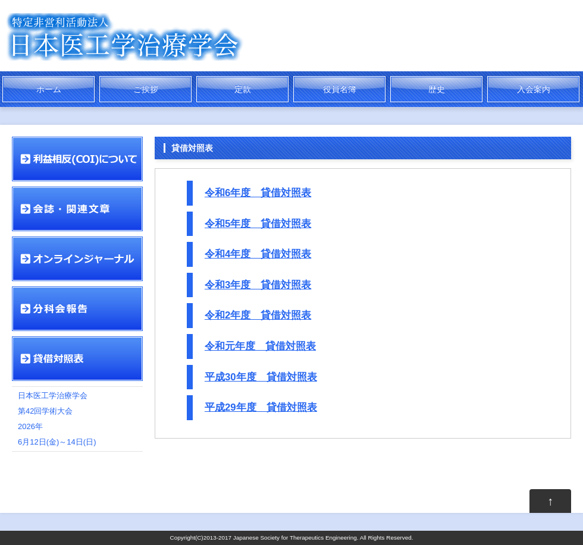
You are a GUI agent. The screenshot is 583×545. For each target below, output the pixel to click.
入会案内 (533, 89)
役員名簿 (339, 89)
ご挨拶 (145, 89)
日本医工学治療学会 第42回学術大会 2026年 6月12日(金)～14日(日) (57, 418)
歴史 (436, 89)
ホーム (48, 89)
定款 (242, 89)
